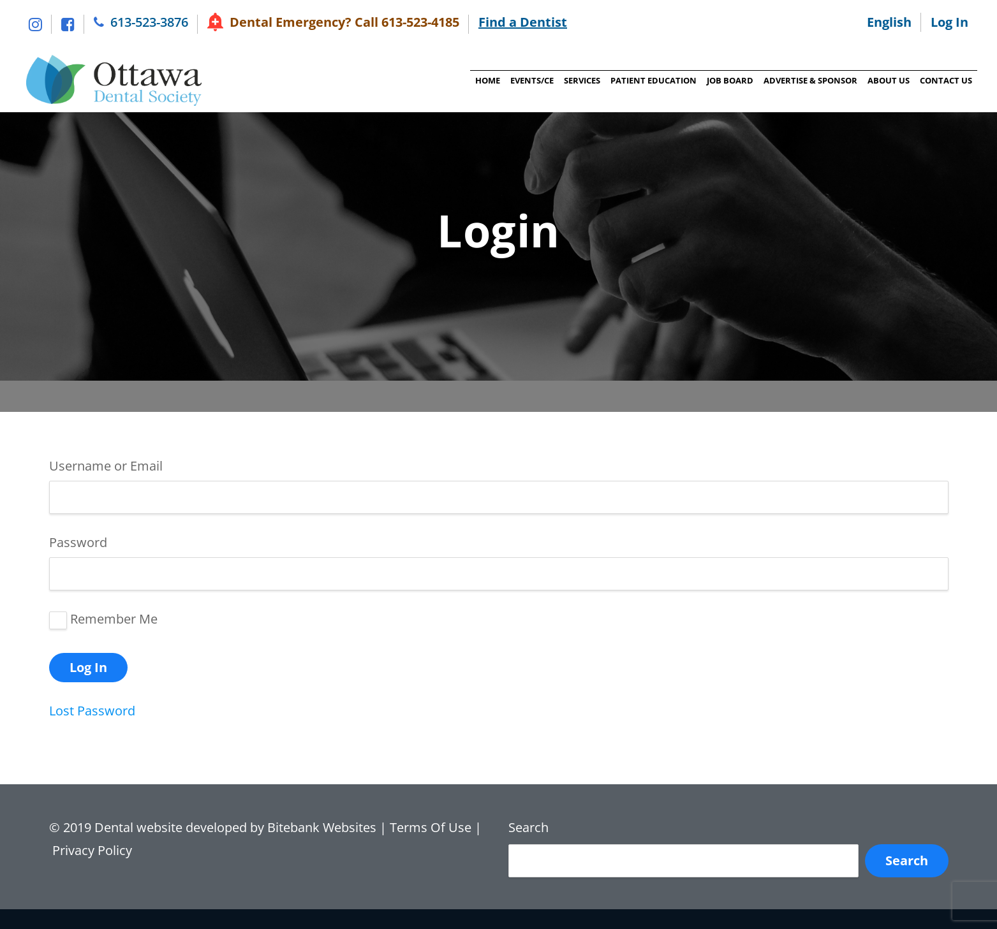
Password (78, 542)
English (889, 22)
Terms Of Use (430, 827)
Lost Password (92, 710)
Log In (949, 22)
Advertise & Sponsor (810, 80)
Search (528, 827)
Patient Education (653, 80)
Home (487, 80)
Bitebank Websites (321, 827)
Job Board (730, 80)
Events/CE (532, 80)
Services (582, 80)
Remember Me (114, 618)
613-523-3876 (149, 22)
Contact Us (946, 80)
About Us (889, 80)
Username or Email (106, 465)
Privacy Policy (93, 850)
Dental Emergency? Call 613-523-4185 (344, 22)
